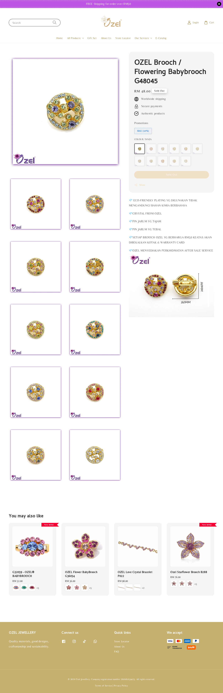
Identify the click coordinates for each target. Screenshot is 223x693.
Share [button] (139, 185)
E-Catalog (161, 38)
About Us (106, 38)
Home (59, 38)
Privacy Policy (121, 685)
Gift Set (92, 38)
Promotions (141, 123)
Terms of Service (103, 685)
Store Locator (123, 38)
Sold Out (171, 174)
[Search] (54, 22)
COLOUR (143, 139)
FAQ (116, 651)
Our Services (142, 38)
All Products (74, 38)
